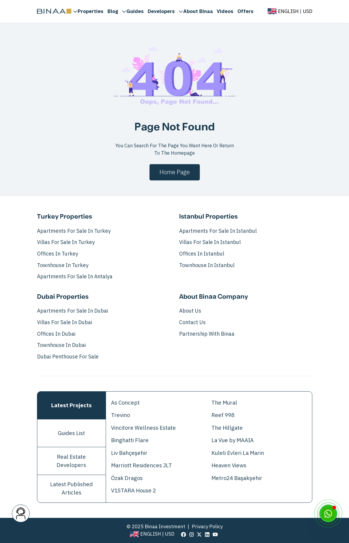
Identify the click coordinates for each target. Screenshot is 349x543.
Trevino (120, 415)
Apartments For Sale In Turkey (74, 231)
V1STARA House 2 (133, 491)
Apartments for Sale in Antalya (74, 276)
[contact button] (21, 513)
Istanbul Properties (208, 216)
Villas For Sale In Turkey (66, 242)
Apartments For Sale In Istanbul (218, 231)
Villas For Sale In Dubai (64, 322)
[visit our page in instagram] (191, 534)
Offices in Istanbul (201, 254)
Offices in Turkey (57, 254)
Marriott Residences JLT (141, 465)
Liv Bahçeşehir (129, 453)
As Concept (125, 403)
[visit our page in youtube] (215, 534)
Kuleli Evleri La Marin (237, 453)
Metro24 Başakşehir (236, 478)
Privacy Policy (207, 526)
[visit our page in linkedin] (207, 534)
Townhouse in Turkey (63, 265)
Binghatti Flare (130, 440)
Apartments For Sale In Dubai (72, 311)
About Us (190, 311)
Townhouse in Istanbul (206, 265)
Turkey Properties (64, 216)
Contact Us (192, 322)
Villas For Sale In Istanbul (210, 242)
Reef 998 (222, 415)
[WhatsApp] (328, 513)
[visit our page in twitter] (199, 534)
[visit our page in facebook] (183, 534)
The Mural (224, 403)
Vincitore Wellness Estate (143, 428)
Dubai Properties (63, 296)
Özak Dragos (127, 478)
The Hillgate (227, 428)
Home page (175, 172)
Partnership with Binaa (206, 334)
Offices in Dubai (56, 334)
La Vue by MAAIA (232, 440)
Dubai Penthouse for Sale (68, 357)
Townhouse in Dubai (61, 345)
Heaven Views (228, 465)
